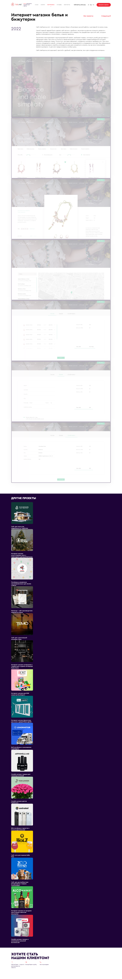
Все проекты (88, 16)
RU (91, 4)
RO (93, 4)
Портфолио (50, 4)
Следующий (106, 16)
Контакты (67, 4)
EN (88, 4)
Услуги (43, 4)
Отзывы (59, 4)
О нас (36, 4)
